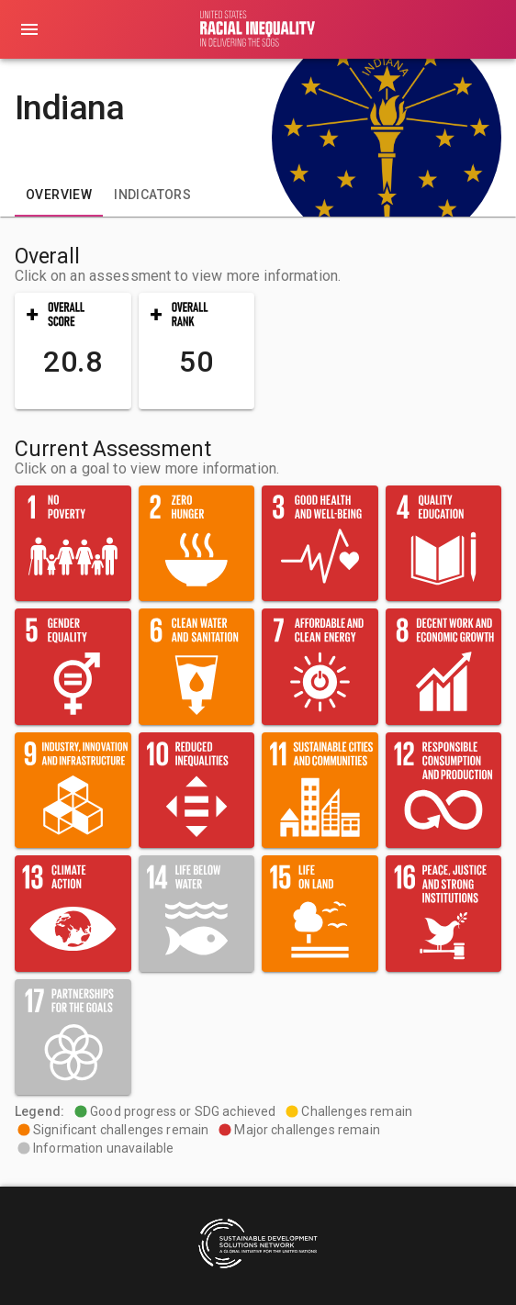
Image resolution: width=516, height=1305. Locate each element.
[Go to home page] (258, 29)
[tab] (59, 195)
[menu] (29, 29)
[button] (73, 351)
